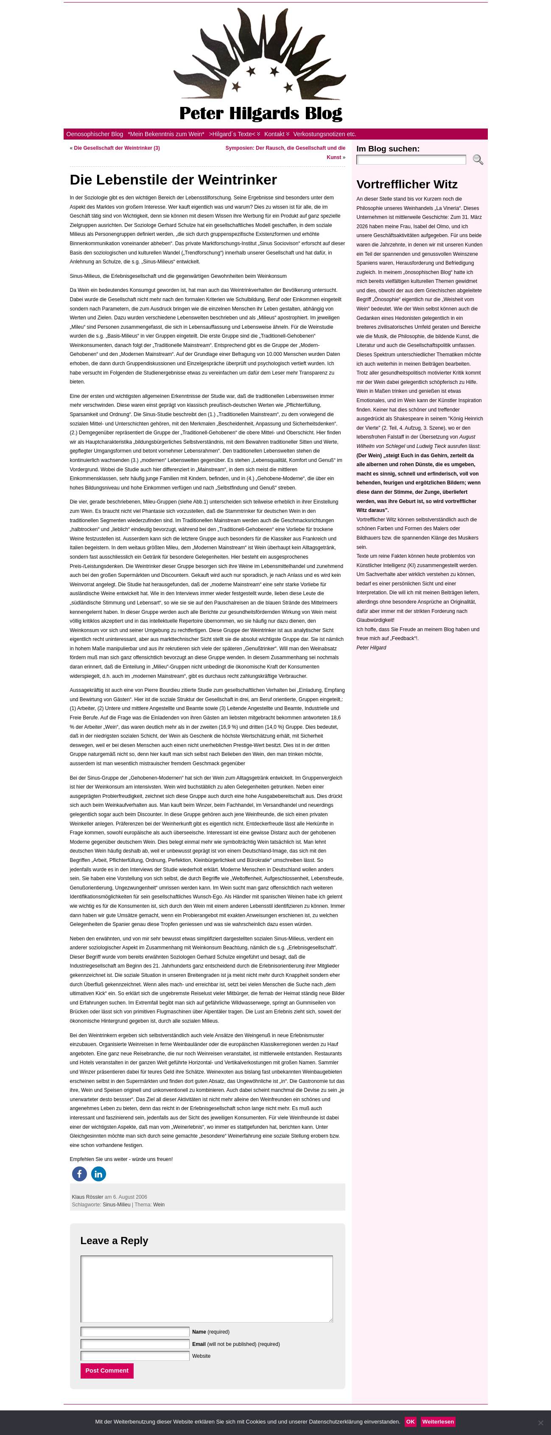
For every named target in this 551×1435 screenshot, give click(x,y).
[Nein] (540, 1422)
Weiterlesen (438, 1421)
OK (410, 1421)
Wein (159, 1205)
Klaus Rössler (87, 1197)
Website (201, 1369)
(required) (210, 1345)
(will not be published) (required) (236, 1357)
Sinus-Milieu (116, 1205)
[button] (79, 1173)
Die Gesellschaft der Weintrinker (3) (117, 148)
